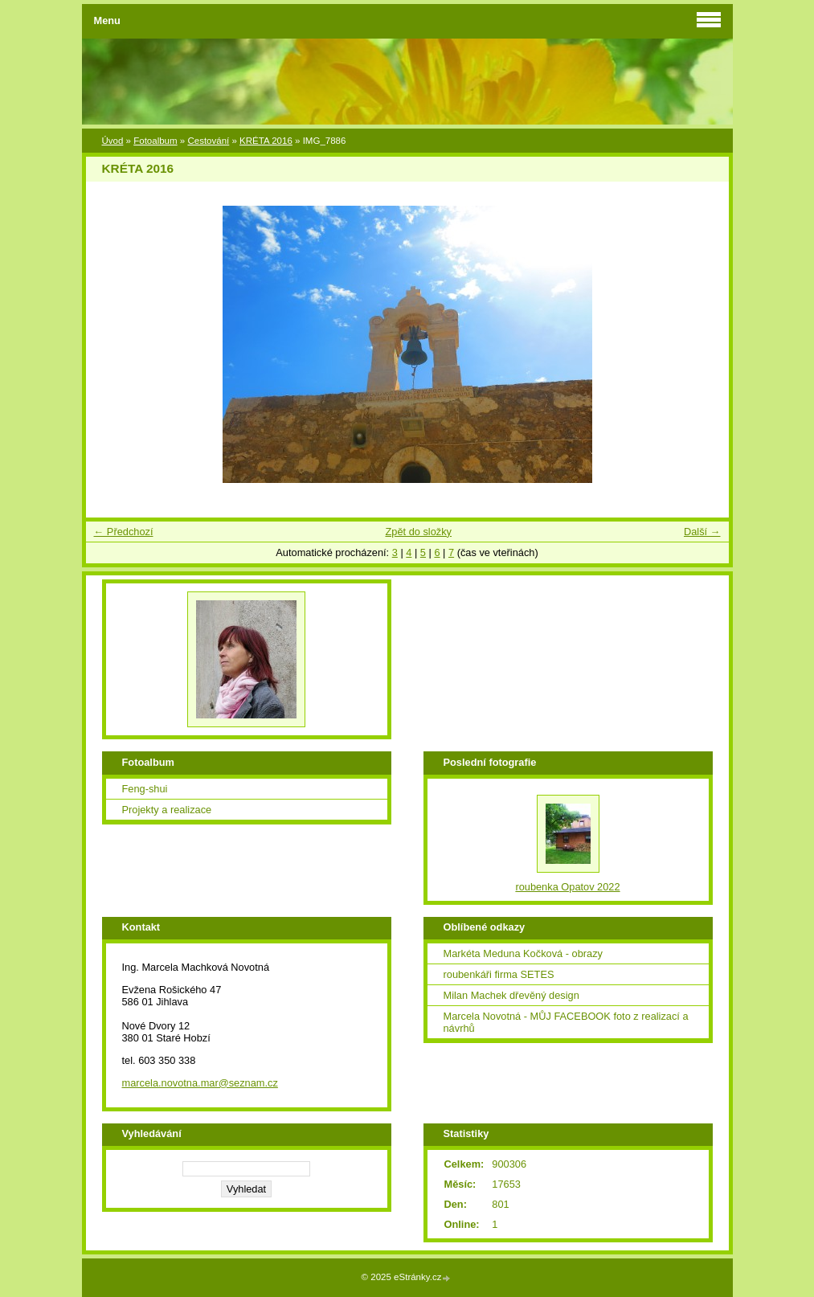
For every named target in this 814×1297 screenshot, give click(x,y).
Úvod (113, 140)
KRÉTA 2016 (265, 140)
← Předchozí (123, 532)
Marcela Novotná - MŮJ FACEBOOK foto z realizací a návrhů (566, 1022)
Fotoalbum (155, 140)
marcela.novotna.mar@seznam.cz (200, 1083)
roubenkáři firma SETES (499, 974)
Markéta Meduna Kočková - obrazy (523, 953)
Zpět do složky (418, 532)
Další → (702, 532)
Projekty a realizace (167, 810)
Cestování (208, 140)
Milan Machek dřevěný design (511, 995)
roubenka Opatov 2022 (567, 887)
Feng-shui (145, 789)
